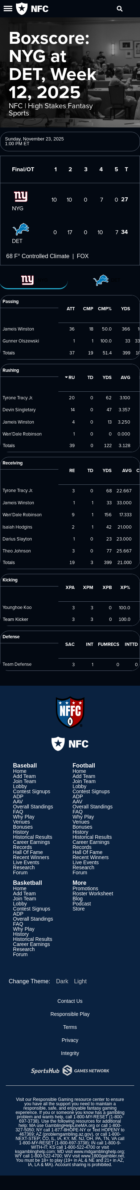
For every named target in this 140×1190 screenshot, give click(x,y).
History (21, 832)
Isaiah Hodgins (17, 526)
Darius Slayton (17, 538)
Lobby (20, 786)
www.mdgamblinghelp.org (99, 1151)
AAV (18, 801)
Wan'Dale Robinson (22, 433)
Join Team (24, 781)
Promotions (85, 888)
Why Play (23, 817)
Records (22, 847)
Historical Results (32, 837)
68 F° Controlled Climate (37, 256)
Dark (62, 981)
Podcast (82, 904)
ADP (18, 796)
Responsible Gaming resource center (68, 1099)
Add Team (24, 776)
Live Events (26, 862)
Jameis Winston (18, 328)
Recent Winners (31, 857)
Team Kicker (15, 619)
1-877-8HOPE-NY (68, 1129)
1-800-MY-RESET (90, 1116)
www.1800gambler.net (102, 1156)
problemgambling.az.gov (68, 1134)
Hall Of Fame (28, 852)
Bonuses (23, 827)
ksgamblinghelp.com (35, 1151)
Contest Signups (31, 791)
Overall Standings (33, 807)
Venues (21, 822)
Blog (78, 898)
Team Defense (17, 664)
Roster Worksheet (93, 893)
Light (80, 981)
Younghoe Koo (17, 607)
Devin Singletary (19, 409)
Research (24, 867)
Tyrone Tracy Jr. (18, 397)
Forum (20, 872)
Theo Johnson (17, 550)
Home (19, 771)
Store (79, 909)
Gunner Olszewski (21, 340)
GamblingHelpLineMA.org (70, 1125)
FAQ (18, 812)
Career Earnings (31, 842)
